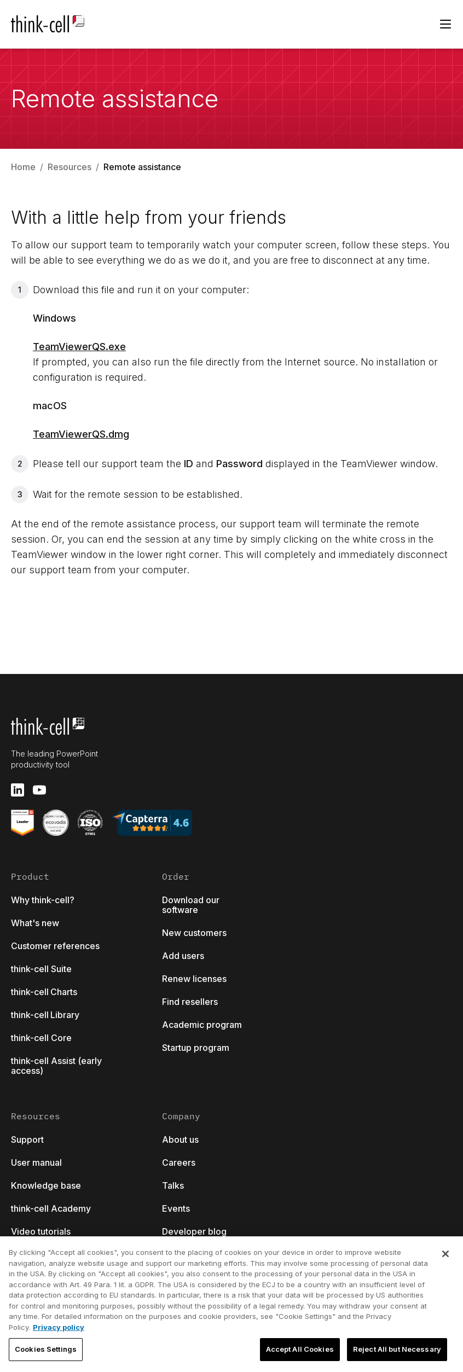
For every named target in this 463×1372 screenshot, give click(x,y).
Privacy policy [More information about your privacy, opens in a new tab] (58, 1327)
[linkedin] (17, 790)
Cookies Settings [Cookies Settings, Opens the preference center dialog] (46, 1349)
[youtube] (39, 790)
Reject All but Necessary (397, 1349)
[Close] (445, 1254)
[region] (231, 1304)
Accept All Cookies (300, 1349)
